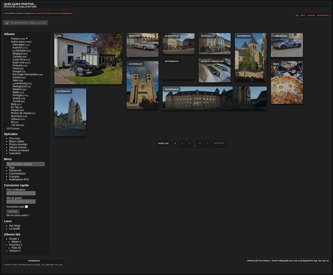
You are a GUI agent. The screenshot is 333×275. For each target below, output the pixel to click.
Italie (15, 80)
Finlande (17, 65)
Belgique (18, 53)
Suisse (16, 98)
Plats (14, 247)
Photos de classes (21, 113)
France (15, 38)
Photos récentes (18, 144)
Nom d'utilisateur (16, 189)
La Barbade (19, 50)
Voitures (15, 119)
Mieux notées (16, 141)
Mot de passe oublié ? (18, 215)
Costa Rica (19, 59)
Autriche (17, 47)
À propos (14, 176)
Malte (16, 92)
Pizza (287, 82)
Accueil (38, 13)
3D (12, 122)
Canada (17, 56)
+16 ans (15, 125)
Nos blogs (14, 225)
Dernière (219, 143)
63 (200, 143)
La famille (14, 228)
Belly (13, 104)
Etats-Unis (18, 62)
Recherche (15, 170)
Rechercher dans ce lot (28, 22)
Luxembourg (65, 13)
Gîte (88, 58)
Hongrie (17, 71)
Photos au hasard (19, 150)
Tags (11, 167)
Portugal (17, 95)
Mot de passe (14, 198)
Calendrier (15, 153)
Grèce (16, 68)
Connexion (34, 261)
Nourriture (16, 116)
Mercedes (142, 45)
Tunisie (17, 101)
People (15, 110)
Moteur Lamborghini (215, 70)
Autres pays (50, 13)
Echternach (179, 43)
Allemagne (19, 44)
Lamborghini (287, 45)
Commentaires (17, 173)
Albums (9, 34)
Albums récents (18, 147)
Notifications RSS (19, 179)
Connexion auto (17, 206)
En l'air (14, 107)
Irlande (16, 77)
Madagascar (20, 86)
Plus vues (14, 138)
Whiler (15, 241)
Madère (17, 89)
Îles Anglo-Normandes (25, 74)
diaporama (323, 15)
